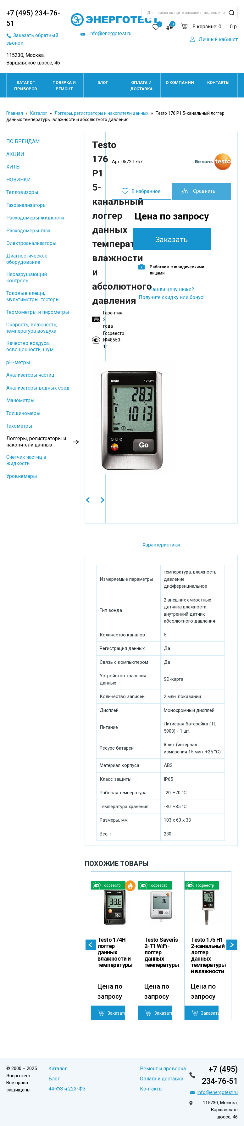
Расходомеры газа (28, 231)
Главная (14, 113)
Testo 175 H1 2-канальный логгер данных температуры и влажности (208, 955)
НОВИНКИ (18, 180)
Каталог (38, 113)
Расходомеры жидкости (35, 218)
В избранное (146, 191)
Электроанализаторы (31, 243)
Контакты (218, 82)
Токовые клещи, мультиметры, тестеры (33, 296)
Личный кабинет (218, 39)
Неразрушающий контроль (26, 277)
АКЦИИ (15, 154)
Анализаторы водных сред (37, 388)
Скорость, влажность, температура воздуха (31, 328)
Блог (102, 82)
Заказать (171, 239)
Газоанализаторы (26, 205)
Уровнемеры (21, 476)
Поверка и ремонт (64, 85)
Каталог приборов (25, 85)
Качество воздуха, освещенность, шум (29, 346)
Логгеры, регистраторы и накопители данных (101, 113)
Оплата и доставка (141, 85)
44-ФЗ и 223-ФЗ (67, 1089)
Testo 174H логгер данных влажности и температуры (114, 952)
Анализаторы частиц (30, 375)
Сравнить (204, 191)
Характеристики (161, 545)
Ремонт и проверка (163, 1069)
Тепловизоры (22, 192)
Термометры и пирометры (37, 312)
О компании (180, 82)
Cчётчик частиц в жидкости (26, 460)
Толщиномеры (23, 413)
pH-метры (18, 362)
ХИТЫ (13, 167)
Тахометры (19, 426)
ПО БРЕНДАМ (23, 141)
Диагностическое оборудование (26, 259)
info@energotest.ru (109, 33)
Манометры (20, 400)
